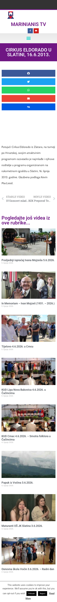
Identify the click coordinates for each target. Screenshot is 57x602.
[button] (28, 38)
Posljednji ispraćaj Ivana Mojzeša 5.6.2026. (28, 260)
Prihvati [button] (31, 593)
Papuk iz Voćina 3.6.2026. (17, 482)
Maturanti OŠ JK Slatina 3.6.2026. (22, 525)
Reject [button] (42, 593)
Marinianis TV (28, 24)
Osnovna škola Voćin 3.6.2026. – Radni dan (28, 569)
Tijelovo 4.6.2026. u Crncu (17, 346)
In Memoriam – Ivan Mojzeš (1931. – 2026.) (28, 303)
